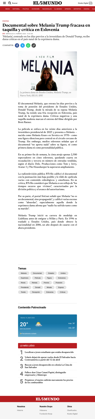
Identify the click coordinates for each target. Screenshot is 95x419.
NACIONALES (47, 9)
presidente (25, 287)
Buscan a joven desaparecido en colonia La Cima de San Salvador (48, 366)
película (37, 278)
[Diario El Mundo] (47, 5)
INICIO (7, 9)
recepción (36, 292)
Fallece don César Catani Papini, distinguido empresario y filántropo (45, 374)
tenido (23, 292)
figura (49, 278)
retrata (34, 283)
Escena (5, 21)
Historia (20, 410)
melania (24, 273)
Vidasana (43, 410)
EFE (3, 34)
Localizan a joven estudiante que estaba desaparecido (49, 352)
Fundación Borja (46, 414)
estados (51, 273)
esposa (61, 287)
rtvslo (23, 283)
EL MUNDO (58, 9)
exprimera (24, 278)
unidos (63, 273)
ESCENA (86, 9)
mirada (49, 287)
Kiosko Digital (72, 414)
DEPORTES (77, 9)
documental (37, 273)
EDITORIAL (16, 9)
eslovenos (62, 278)
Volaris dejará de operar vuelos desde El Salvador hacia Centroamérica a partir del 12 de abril (50, 358)
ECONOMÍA (36, 9)
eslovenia (49, 292)
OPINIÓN (68, 9)
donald (37, 287)
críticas (62, 292)
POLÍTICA (26, 9)
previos (46, 283)
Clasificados (72, 410)
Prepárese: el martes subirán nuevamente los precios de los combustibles (49, 381)
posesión (59, 283)
